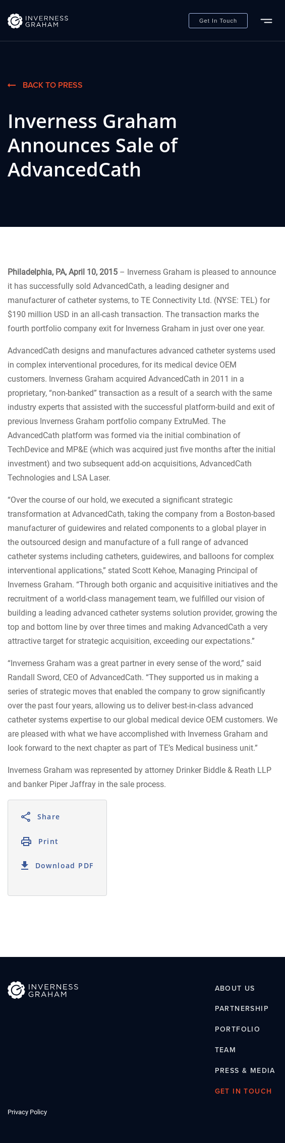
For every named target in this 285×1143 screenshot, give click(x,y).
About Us (235, 988)
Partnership (242, 1009)
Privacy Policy (27, 1112)
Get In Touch (218, 21)
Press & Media (245, 1070)
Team (226, 1050)
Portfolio (238, 1030)
